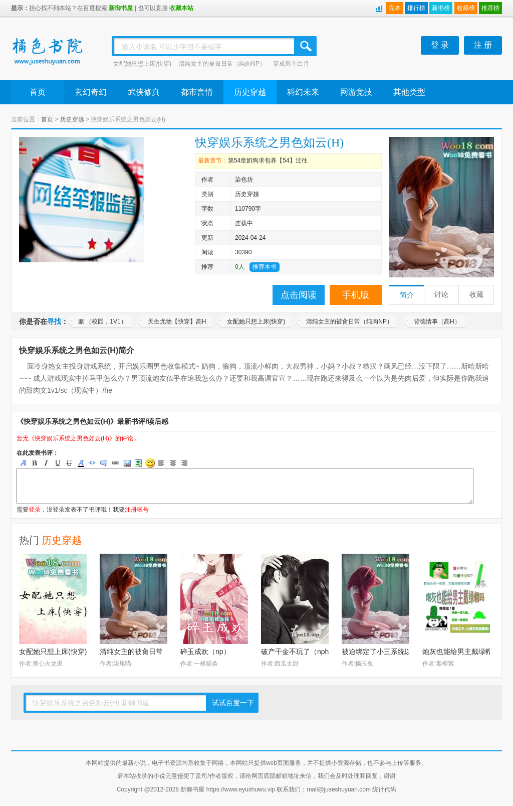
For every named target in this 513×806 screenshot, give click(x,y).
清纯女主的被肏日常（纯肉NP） (222, 63)
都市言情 (197, 92)
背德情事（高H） (437, 321)
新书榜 (441, 8)
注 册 (483, 45)
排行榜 (416, 8)
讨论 (441, 294)
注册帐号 (137, 509)
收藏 (476, 294)
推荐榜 (490, 8)
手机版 (355, 295)
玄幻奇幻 (91, 92)
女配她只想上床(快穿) (142, 63)
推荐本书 (264, 266)
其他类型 (409, 92)
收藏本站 (181, 8)
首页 (38, 92)
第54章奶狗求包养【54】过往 (268, 160)
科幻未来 (303, 92)
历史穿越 (250, 92)
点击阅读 (299, 295)
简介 (407, 295)
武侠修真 (144, 92)
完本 (395, 8)
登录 (35, 509)
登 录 (440, 45)
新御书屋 (121, 8)
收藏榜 (466, 8)
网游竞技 (356, 92)
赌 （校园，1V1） (102, 321)
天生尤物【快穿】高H (177, 321)
